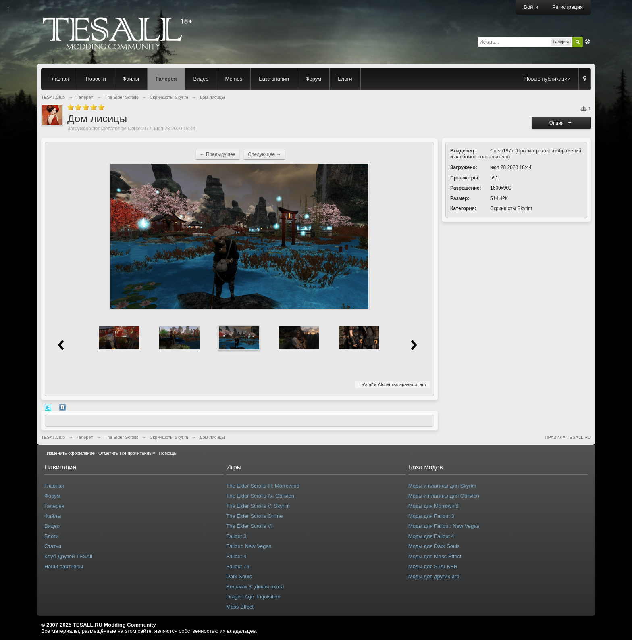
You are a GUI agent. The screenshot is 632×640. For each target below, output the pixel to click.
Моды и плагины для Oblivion (443, 496)
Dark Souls (239, 576)
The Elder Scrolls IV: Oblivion (260, 496)
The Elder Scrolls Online (254, 516)
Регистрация (567, 7)
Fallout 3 (236, 536)
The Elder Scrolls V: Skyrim (258, 506)
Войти (531, 7)
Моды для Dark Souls (434, 546)
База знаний (274, 79)
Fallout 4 (236, 556)
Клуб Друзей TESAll (68, 556)
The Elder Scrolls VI (249, 526)
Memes (234, 79)
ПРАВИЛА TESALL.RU (568, 437)
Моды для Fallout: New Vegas (443, 526)
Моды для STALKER (433, 566)
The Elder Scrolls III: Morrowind (262, 486)
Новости (95, 79)
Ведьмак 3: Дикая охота (255, 587)
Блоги (345, 79)
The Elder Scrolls (121, 437)
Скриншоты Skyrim (511, 208)
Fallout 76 (237, 566)
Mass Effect (240, 607)
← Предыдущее (218, 154)
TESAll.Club (53, 437)
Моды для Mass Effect (435, 556)
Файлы (131, 79)
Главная (59, 79)
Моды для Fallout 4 (431, 536)
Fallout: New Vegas (248, 546)
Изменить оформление (71, 453)
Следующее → (264, 154)
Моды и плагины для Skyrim (442, 486)
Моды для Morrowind (433, 506)
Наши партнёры (63, 566)
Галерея (166, 79)
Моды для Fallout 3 (431, 516)
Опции (561, 123)
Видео (201, 79)
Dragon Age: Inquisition (253, 597)
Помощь (168, 453)
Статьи (52, 546)
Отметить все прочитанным (126, 453)
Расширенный (587, 41)
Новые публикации (547, 79)
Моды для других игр (433, 576)
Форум (314, 79)
